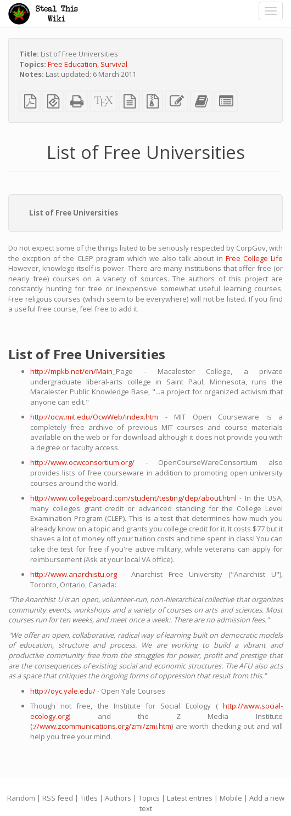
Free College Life (254, 258)
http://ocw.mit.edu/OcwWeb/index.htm (94, 417)
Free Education (72, 64)
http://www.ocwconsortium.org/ (82, 462)
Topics (149, 798)
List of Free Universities (73, 213)
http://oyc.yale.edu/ (63, 691)
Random (21, 798)
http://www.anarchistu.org (73, 574)
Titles (89, 798)
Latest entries (189, 798)
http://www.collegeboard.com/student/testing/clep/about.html (133, 498)
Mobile (231, 798)
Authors (118, 798)
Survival (113, 64)
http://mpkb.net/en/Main (71, 371)
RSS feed (57, 798)
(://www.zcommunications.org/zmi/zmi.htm (100, 726)
